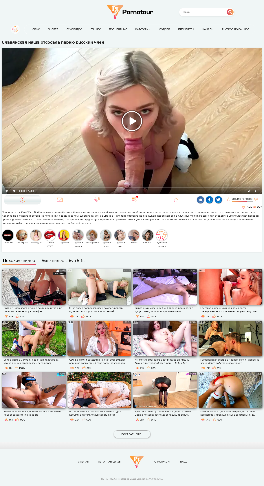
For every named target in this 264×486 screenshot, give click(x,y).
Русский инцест (77, 238)
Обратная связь (109, 461)
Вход (183, 461)
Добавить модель (162, 238)
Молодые (36, 237)
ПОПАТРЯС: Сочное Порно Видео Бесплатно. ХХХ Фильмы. (132, 479)
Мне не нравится (256, 200)
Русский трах (105, 238)
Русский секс (119, 238)
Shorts (53, 29)
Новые (35, 29)
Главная (15, 29)
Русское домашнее (235, 29)
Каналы (208, 29)
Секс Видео (74, 29)
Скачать (249, 191)
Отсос (133, 237)
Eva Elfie (7, 237)
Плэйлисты (186, 29)
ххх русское (92, 237)
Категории (142, 29)
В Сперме (21, 237)
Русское (63, 237)
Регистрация (162, 461)
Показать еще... (132, 434)
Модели (164, 29)
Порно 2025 (49, 238)
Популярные (118, 29)
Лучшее (95, 29)
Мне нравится (229, 200)
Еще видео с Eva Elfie (63, 260)
